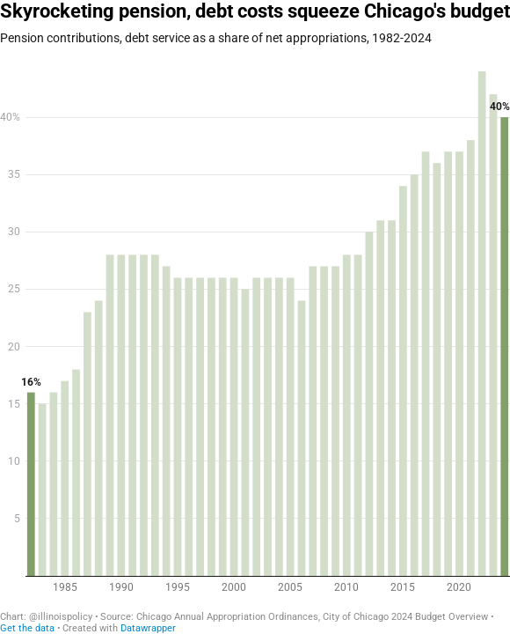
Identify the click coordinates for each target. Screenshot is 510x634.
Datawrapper (148, 628)
